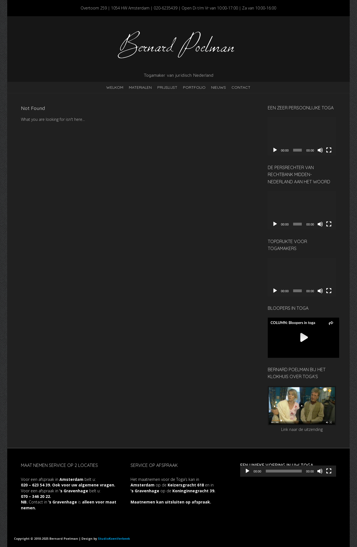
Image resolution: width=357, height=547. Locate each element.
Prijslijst (167, 87)
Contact (240, 87)
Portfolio (194, 87)
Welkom (114, 87)
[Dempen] (320, 150)
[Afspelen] (275, 150)
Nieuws (218, 87)
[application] (302, 136)
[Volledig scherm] (329, 150)
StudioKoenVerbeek (114, 538)
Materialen (140, 87)
